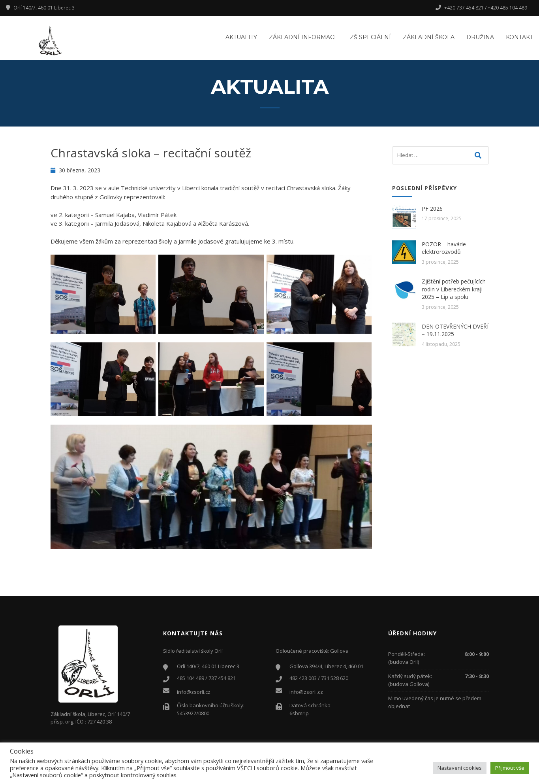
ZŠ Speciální (370, 37)
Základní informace (303, 37)
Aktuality (241, 37)
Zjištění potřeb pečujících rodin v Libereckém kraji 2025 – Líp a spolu (454, 289)
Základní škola (428, 37)
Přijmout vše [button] (509, 767)
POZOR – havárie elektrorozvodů (444, 248)
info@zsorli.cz (193, 691)
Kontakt (519, 37)
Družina (480, 37)
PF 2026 (432, 208)
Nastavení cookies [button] (460, 767)
